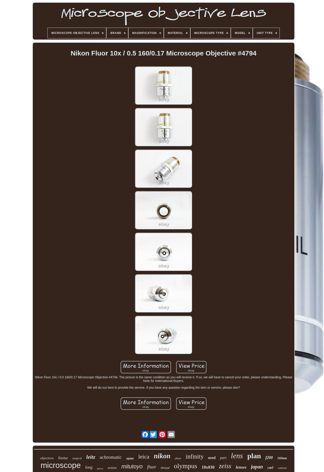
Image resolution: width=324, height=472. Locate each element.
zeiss (225, 466)
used (211, 458)
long (88, 467)
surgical (77, 458)
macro (100, 468)
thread (165, 468)
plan (254, 456)
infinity (195, 456)
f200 (269, 457)
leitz (90, 457)
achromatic (111, 457)
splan (130, 458)
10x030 (208, 467)
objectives (47, 458)
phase (178, 458)
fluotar (63, 458)
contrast (282, 468)
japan (257, 467)
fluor (151, 467)
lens (237, 456)
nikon (162, 456)
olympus (185, 466)
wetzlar (112, 468)
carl (270, 468)
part (223, 458)
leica (143, 456)
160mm (282, 458)
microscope (60, 465)
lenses (241, 467)
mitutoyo (131, 466)
